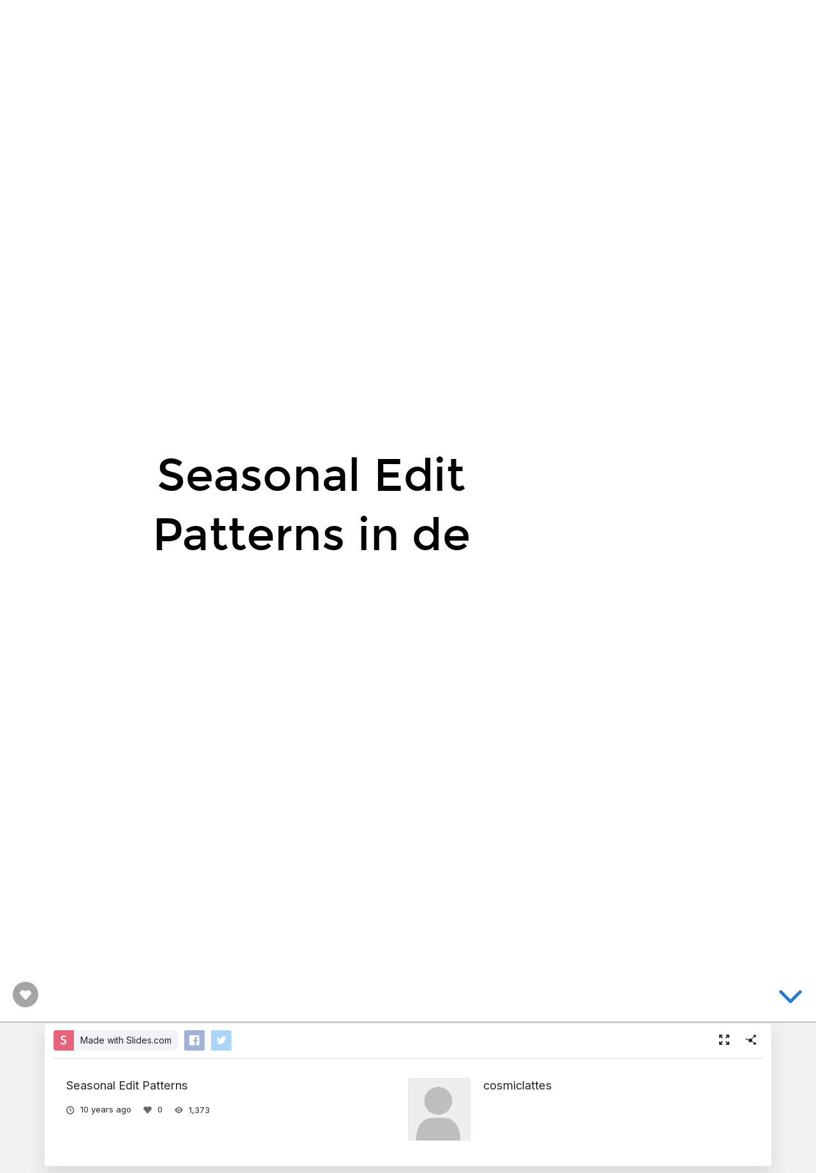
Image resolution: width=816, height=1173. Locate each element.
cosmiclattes (517, 1085)
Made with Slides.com (125, 1040)
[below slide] (790, 999)
